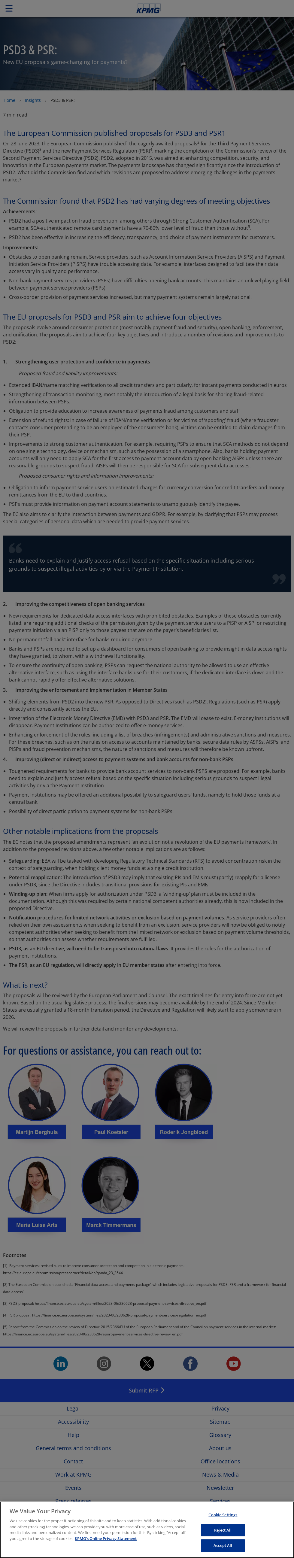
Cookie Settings (222, 1517)
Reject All (223, 1532)
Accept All (223, 1547)
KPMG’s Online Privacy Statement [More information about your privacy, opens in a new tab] (106, 1540)
